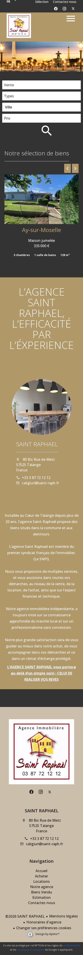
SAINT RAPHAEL (37, 444)
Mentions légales (63, 916)
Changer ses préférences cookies (43, 927)
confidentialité (71, 945)
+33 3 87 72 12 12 (36, 477)
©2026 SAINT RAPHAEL (25, 916)
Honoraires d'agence (43, 922)
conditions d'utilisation (30, 949)
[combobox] (41, 84)
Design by (47, 934)
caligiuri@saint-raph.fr (40, 483)
